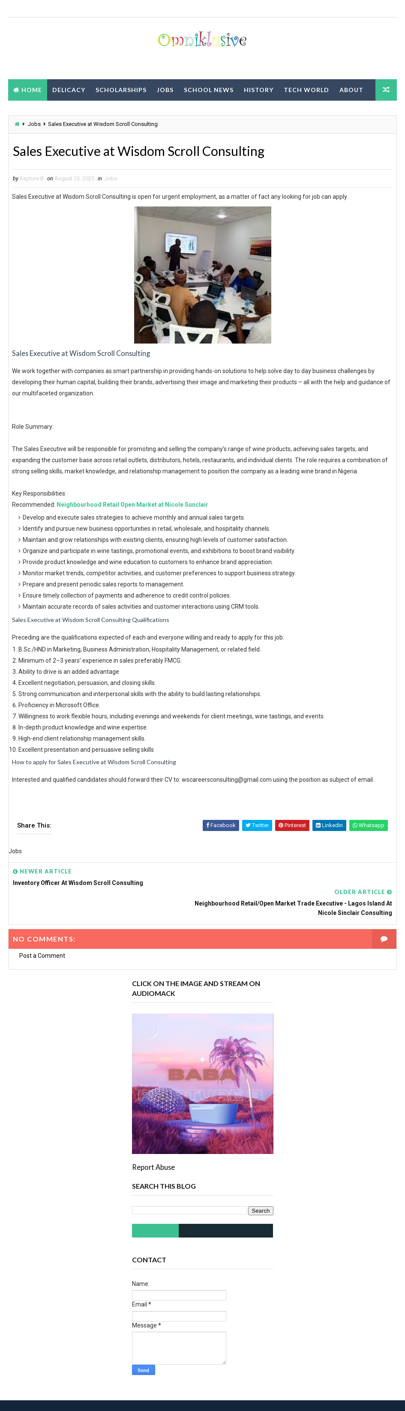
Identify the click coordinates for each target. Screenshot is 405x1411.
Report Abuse (153, 1147)
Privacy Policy (40, 111)
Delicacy (68, 89)
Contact (95, 111)
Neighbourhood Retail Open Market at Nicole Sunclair (132, 505)
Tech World (306, 89)
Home (31, 89)
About (351, 89)
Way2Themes (83, 1395)
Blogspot (159, 1395)
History (258, 89)
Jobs (165, 89)
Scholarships (121, 89)
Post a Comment (42, 936)
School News (209, 89)
